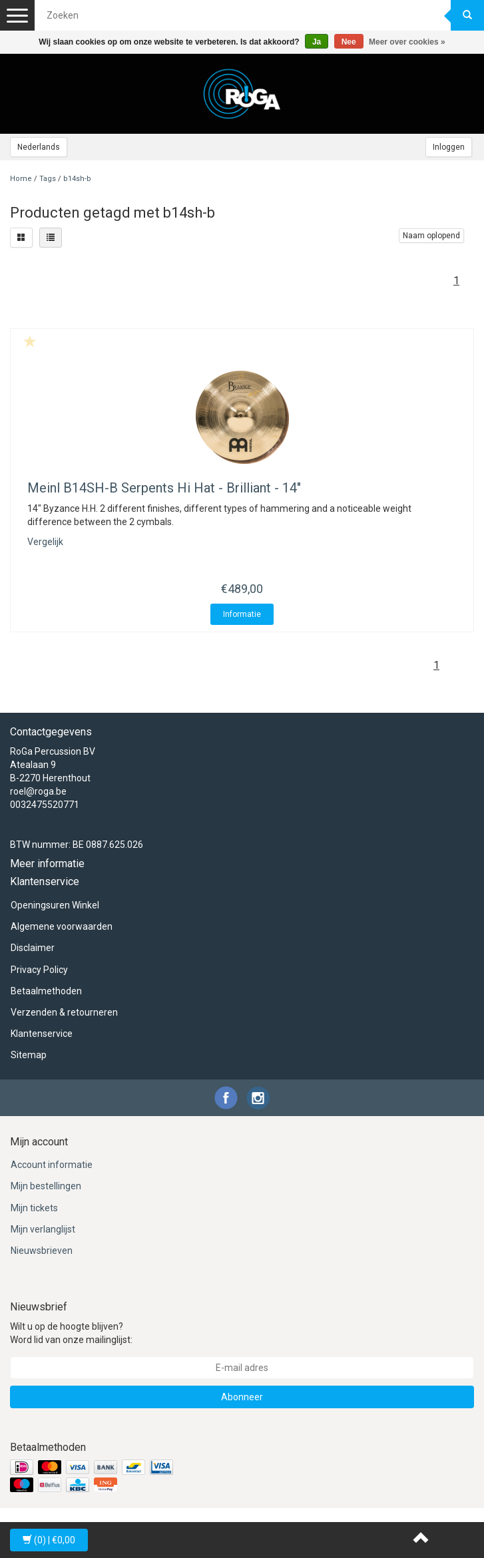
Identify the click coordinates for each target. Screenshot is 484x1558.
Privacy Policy (39, 969)
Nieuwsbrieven (42, 1250)
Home (21, 178)
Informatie (242, 614)
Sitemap (29, 1055)
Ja (316, 42)
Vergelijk (45, 541)
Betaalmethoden (46, 991)
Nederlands (38, 147)
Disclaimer (33, 947)
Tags (47, 178)
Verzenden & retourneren (64, 1012)
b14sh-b (77, 178)
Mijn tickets (34, 1208)
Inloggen (449, 147)
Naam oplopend (431, 235)
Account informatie (52, 1164)
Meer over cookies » (407, 42)
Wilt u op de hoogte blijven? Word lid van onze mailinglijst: (71, 1333)
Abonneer (242, 1397)
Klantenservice (42, 1033)
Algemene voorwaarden (62, 926)
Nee (349, 42)
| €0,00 (49, 1540)
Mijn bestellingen (46, 1186)
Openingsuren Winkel (55, 905)
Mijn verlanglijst (43, 1229)
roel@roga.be (38, 791)
